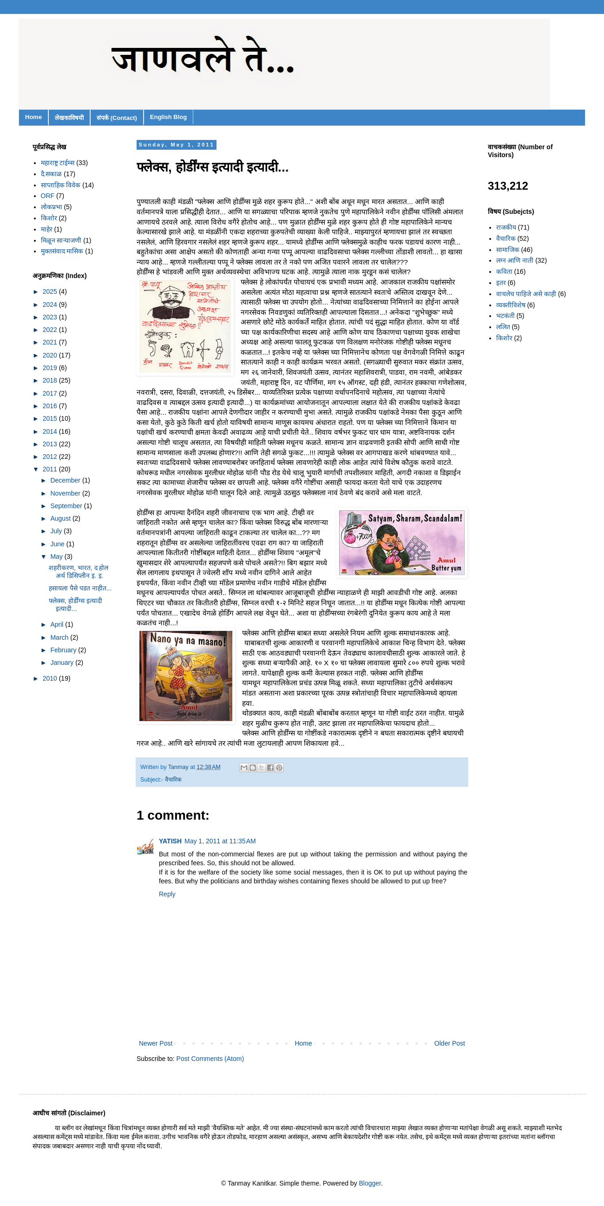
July (57, 531)
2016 (51, 406)
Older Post (449, 1043)
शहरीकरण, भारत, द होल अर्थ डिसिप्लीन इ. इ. (78, 571)
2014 (51, 431)
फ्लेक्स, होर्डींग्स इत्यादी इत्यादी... (75, 604)
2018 (51, 380)
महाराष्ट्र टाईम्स (58, 162)
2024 (51, 304)
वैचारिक (173, 779)
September (67, 506)
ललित (503, 327)
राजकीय (506, 227)
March (60, 637)
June (58, 544)
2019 (51, 367)
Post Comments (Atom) (210, 1058)
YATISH (170, 841)
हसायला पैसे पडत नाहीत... (80, 588)
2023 (51, 317)
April (57, 624)
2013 (51, 444)
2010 (51, 678)
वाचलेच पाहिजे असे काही (526, 294)
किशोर (49, 218)
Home (33, 116)
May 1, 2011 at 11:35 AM (220, 841)
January (62, 662)
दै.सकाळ (51, 174)
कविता (504, 271)
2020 (51, 355)
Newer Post (155, 1043)
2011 (51, 469)
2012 (51, 456)
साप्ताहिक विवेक (61, 185)
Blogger (370, 1183)
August (61, 518)
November (66, 493)
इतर (501, 282)
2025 (51, 291)
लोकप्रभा (51, 207)
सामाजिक (507, 249)
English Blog (168, 116)
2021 (51, 342)
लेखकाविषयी (69, 117)
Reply (167, 894)
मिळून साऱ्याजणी (61, 240)
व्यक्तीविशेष (510, 305)
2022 (51, 329)
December (66, 480)
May (57, 556)
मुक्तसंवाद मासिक (62, 251)
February (64, 650)
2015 (51, 418)
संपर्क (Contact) (117, 117)
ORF (48, 195)
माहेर (47, 229)
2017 (51, 393)
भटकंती (505, 315)
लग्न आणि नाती (515, 260)
